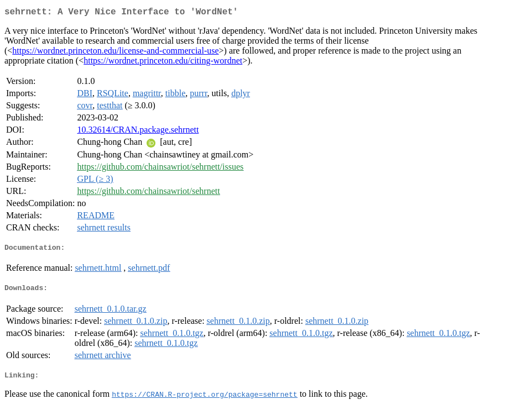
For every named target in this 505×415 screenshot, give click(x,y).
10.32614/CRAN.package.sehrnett (138, 131)
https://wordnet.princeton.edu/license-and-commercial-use (115, 52)
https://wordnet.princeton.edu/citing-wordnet (163, 62)
